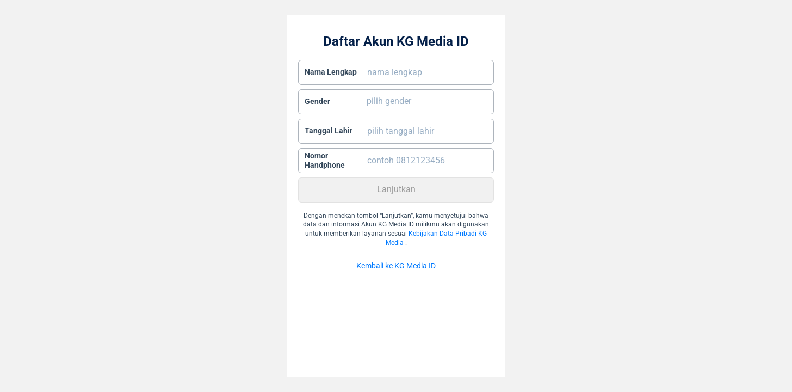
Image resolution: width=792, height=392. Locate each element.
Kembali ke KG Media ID (396, 265)
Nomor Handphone (325, 160)
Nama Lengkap (331, 72)
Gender (317, 101)
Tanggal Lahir (328, 130)
